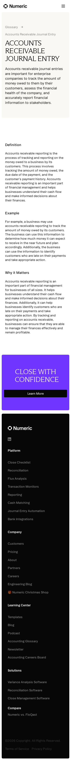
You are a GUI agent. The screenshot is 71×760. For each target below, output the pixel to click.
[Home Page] (15, 6)
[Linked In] (9, 439)
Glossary (11, 27)
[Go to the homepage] (20, 428)
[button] (65, 6)
